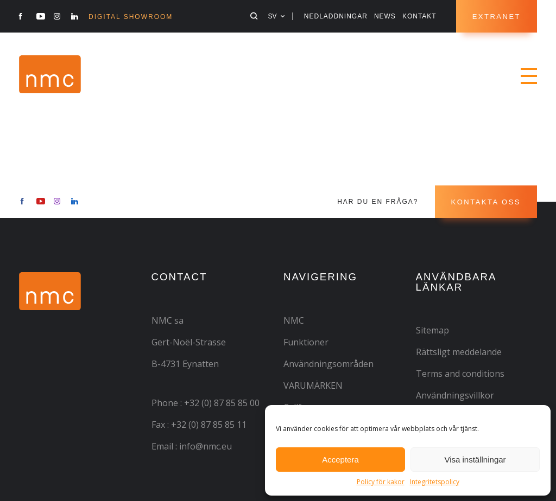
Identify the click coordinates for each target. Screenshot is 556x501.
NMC (293, 320)
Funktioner (305, 342)
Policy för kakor (381, 481)
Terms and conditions (460, 374)
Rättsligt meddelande (459, 352)
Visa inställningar (475, 459)
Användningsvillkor (455, 395)
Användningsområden (328, 364)
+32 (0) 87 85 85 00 (222, 403)
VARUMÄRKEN (313, 385)
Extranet (496, 16)
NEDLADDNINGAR (336, 16)
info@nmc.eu (205, 446)
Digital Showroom (131, 17)
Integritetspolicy (434, 481)
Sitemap (432, 330)
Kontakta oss (486, 202)
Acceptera (340, 459)
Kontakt (419, 16)
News (385, 16)
